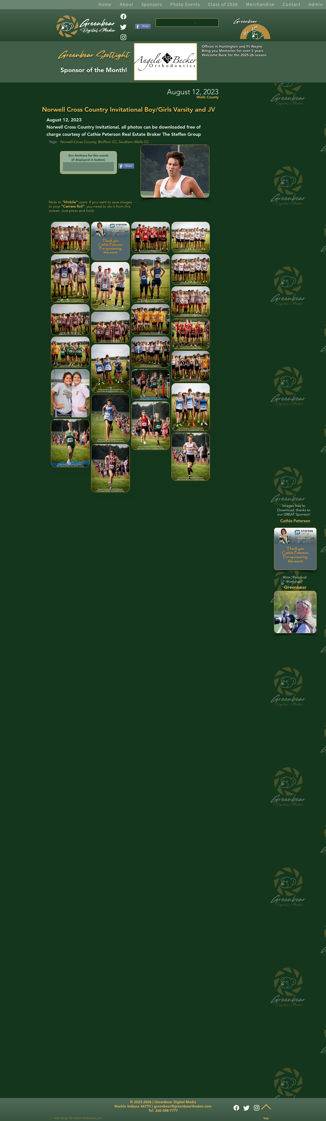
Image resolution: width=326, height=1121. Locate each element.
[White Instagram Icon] (123, 37)
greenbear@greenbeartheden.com (183, 1106)
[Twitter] (123, 27)
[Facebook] (123, 16)
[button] (126, 4)
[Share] (143, 26)
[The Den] (255, 31)
